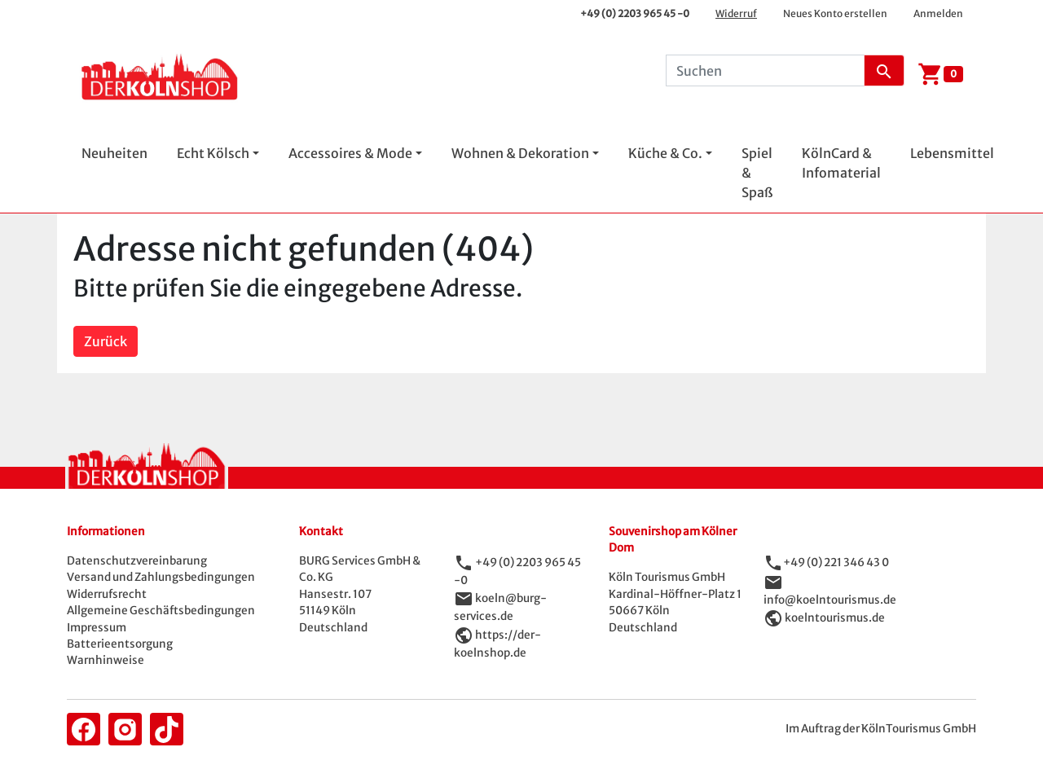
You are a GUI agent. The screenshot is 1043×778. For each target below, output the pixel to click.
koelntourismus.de (835, 618)
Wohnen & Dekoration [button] (520, 153)
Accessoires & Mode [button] (350, 153)
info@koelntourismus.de (830, 600)
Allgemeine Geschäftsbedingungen (161, 611)
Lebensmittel (952, 153)
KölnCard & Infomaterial (841, 163)
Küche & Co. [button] (665, 153)
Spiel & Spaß (757, 172)
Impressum (96, 628)
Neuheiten (114, 153)
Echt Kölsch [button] (213, 153)
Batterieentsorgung (120, 644)
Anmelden (938, 13)
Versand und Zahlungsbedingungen (161, 577)
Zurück (105, 341)
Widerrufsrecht (107, 594)
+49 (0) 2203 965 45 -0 (634, 13)
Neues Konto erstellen (835, 13)
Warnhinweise (105, 660)
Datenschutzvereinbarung (137, 561)
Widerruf (736, 13)
